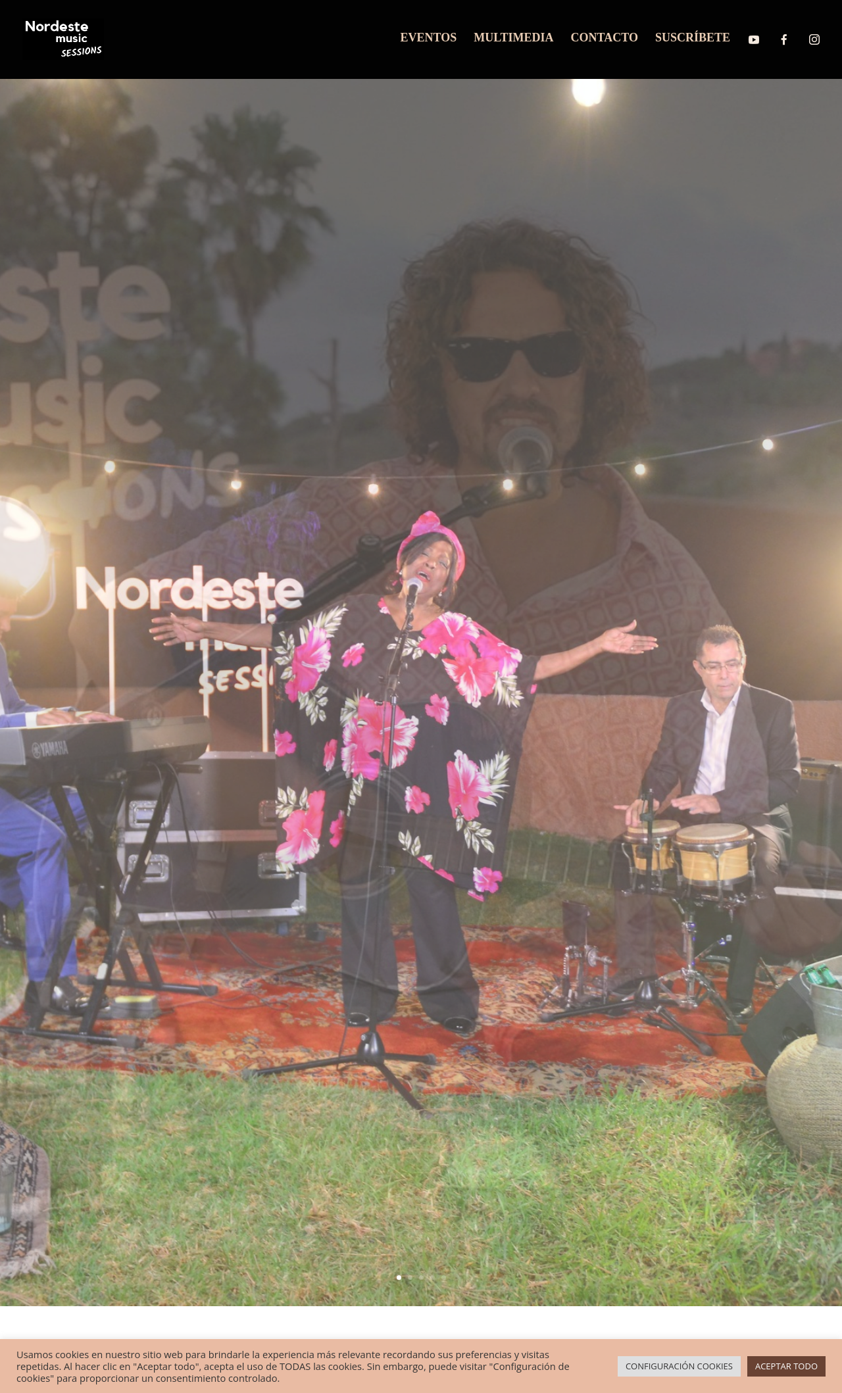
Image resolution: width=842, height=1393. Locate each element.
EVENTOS (429, 38)
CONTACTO (604, 38)
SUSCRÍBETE (692, 38)
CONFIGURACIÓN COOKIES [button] (679, 1366)
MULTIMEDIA (513, 38)
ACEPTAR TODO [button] (786, 1366)
